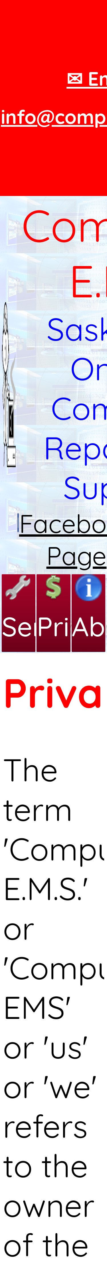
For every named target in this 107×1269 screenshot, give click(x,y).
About (88, 608)
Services (18, 608)
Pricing (53, 608)
